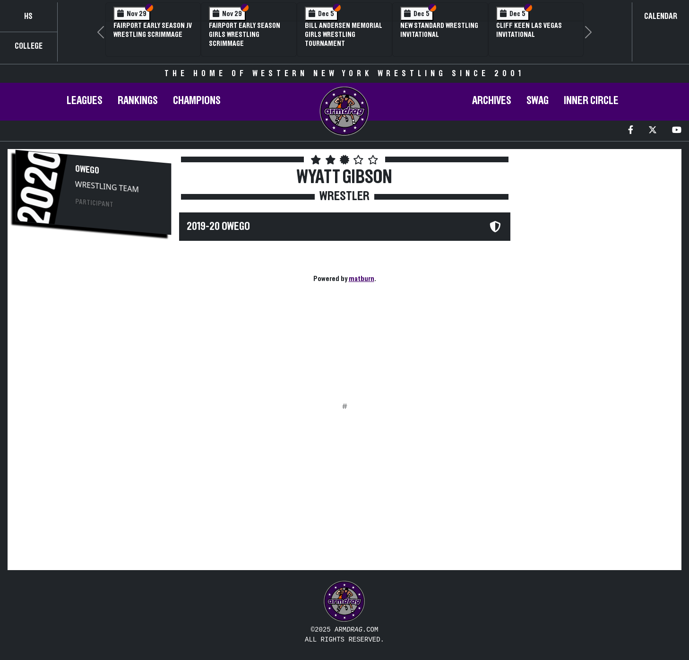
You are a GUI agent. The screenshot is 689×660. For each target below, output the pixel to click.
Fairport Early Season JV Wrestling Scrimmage (152, 30)
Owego (87, 170)
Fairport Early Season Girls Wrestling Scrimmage (244, 34)
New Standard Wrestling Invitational (439, 30)
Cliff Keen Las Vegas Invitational (529, 30)
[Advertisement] (93, 317)
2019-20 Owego (218, 226)
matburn (361, 278)
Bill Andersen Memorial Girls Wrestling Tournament (343, 34)
